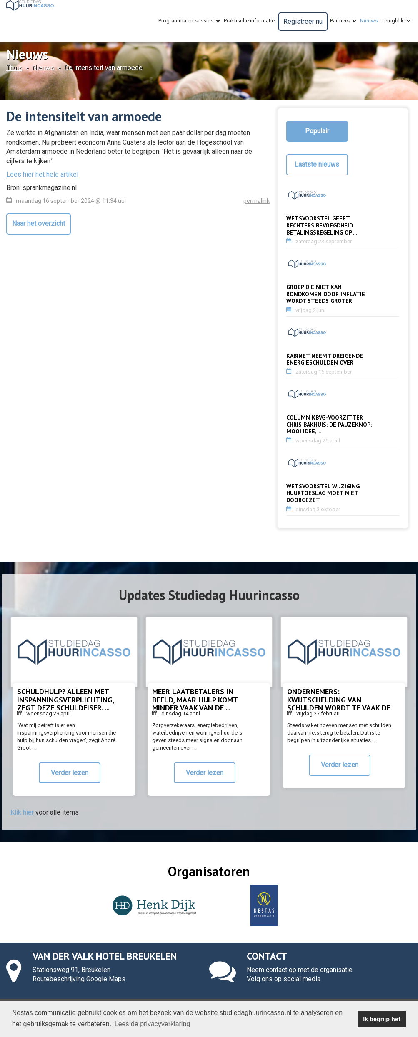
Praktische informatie (249, 20)
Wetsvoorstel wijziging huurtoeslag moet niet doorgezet (323, 493)
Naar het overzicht (38, 223)
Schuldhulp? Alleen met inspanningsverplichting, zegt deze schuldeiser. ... (65, 700)
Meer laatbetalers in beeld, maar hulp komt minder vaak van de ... (195, 700)
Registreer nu (303, 21)
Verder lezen (69, 773)
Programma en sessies (189, 20)
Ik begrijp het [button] (381, 1019)
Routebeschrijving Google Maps (79, 979)
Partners (343, 20)
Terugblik (396, 20)
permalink (256, 200)
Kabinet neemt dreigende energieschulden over (324, 359)
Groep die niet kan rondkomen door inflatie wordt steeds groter (325, 294)
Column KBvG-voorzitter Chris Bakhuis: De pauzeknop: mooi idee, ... (329, 424)
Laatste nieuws (317, 164)
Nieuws (369, 20)
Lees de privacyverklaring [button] (152, 1023)
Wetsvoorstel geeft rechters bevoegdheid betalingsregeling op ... (321, 225)
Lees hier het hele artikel (42, 174)
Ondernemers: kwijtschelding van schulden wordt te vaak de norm (338, 704)
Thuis (14, 68)
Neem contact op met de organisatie (300, 970)
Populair (317, 131)
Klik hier (22, 812)
